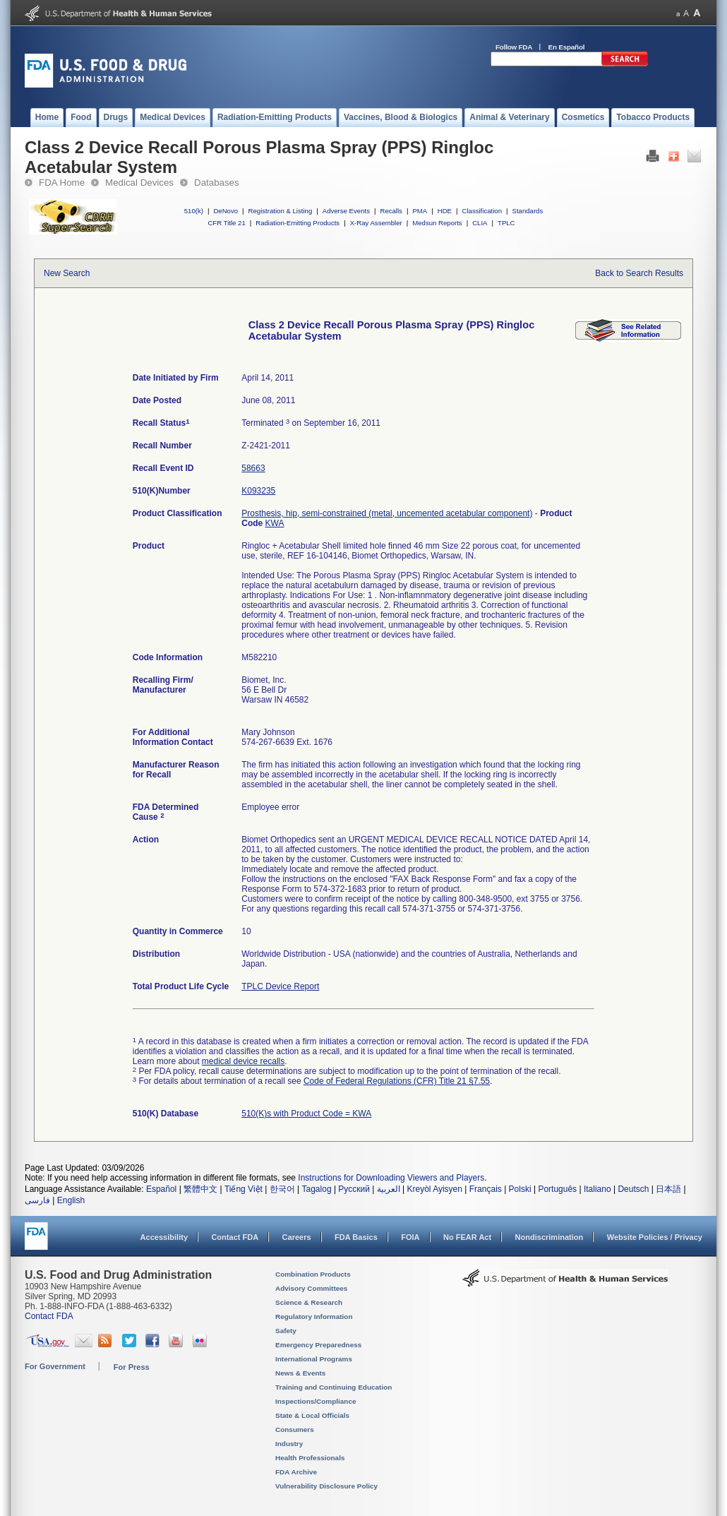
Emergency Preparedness (318, 1345)
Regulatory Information (314, 1316)
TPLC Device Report (280, 986)
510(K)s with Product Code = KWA (306, 1113)
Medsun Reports (437, 223)
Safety (285, 1331)
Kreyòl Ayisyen (434, 1189)
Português (557, 1189)
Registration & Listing (280, 211)
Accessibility (164, 1237)
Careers (296, 1237)
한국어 (282, 1189)
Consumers (294, 1429)
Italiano (597, 1189)
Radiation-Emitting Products (298, 223)
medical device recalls (243, 1061)
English (71, 1200)
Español (161, 1189)
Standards (527, 211)
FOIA (410, 1237)
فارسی (37, 1200)
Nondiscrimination (549, 1237)
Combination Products (313, 1274)
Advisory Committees (311, 1288)
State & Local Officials (312, 1415)
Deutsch (633, 1189)
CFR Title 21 (226, 223)
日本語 (668, 1189)
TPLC (506, 223)
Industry (289, 1444)
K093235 (258, 491)
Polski (520, 1189)
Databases (216, 182)
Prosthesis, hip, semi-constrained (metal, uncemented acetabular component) (386, 513)
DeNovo (225, 211)
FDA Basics (356, 1237)
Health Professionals (309, 1458)
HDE (445, 211)
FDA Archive (296, 1472)
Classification (482, 211)
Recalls (391, 211)
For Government (55, 1366)
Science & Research (308, 1302)
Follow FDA (513, 47)
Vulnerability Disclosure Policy (326, 1486)
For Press (132, 1367)
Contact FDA (234, 1237)
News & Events (300, 1373)
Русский (354, 1189)
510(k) (193, 211)
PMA (419, 211)
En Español (566, 47)
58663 (253, 468)
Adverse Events (346, 211)
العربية (388, 1189)
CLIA (479, 223)
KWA (274, 523)
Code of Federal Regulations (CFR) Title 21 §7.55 (397, 1081)
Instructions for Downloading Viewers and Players (391, 1178)
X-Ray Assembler (376, 223)
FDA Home (62, 182)
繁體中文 (200, 1189)
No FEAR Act (467, 1237)
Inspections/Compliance (315, 1401)
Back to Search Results (639, 273)
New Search (67, 273)
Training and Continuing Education (333, 1387)
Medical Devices (139, 182)
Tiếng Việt (243, 1189)
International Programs (313, 1359)
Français (485, 1189)
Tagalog (317, 1189)
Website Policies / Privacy (654, 1237)
